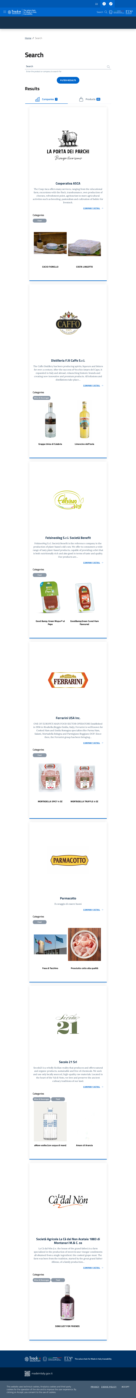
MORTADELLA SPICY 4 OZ (50, 803)
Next (105, 246)
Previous (30, 246)
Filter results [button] (68, 80)
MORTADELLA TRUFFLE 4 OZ (84, 803)
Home (28, 38)
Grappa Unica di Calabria (50, 445)
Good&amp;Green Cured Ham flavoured (84, 624)
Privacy (95, 1387)
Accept (125, 1387)
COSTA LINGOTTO (84, 267)
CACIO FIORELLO (50, 267)
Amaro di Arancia (84, 1147)
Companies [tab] (46, 99)
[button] (106, 12)
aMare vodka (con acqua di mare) (50, 1147)
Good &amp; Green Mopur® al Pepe (50, 624)
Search (30, 66)
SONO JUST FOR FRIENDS (67, 1329)
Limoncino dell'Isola (84, 445)
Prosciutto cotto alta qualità (84, 970)
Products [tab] (89, 99)
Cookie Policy (109, 1387)
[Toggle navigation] (4, 11)
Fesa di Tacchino (50, 970)
